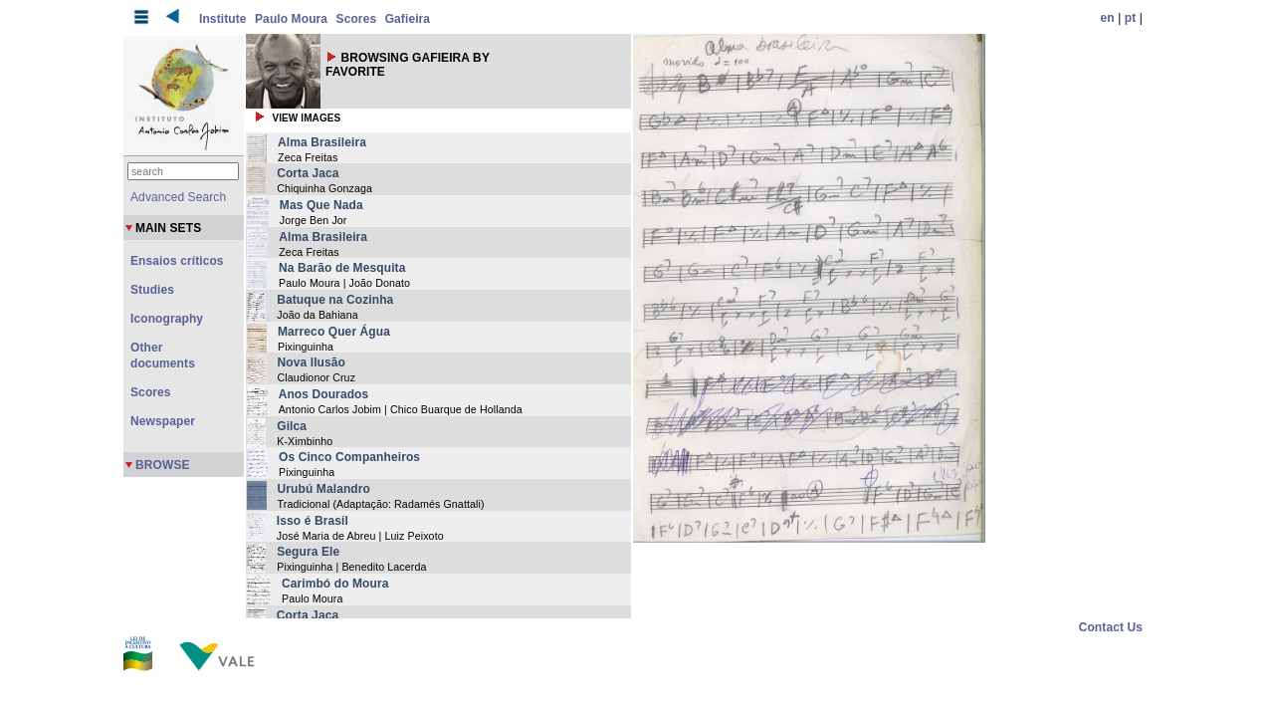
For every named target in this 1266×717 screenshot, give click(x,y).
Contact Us (1111, 627)
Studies (152, 290)
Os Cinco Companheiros (349, 457)
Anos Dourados (324, 394)
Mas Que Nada (321, 205)
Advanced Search (178, 197)
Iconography (166, 319)
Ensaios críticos (177, 261)
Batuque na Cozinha (335, 300)
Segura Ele (308, 552)
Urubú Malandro (324, 489)
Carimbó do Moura (335, 584)
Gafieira (408, 19)
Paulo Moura (291, 19)
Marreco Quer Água (334, 332)
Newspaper (162, 421)
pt (1131, 18)
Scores (356, 19)
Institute (223, 19)
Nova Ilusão (311, 362)
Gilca (292, 426)
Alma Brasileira (322, 142)
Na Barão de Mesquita (342, 268)
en (1108, 18)
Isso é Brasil (312, 521)
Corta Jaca (307, 173)
